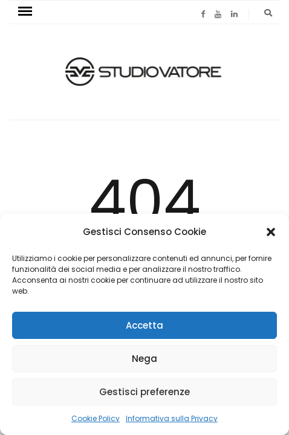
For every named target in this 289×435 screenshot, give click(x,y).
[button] (271, 232)
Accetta (144, 325)
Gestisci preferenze (144, 391)
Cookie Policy (95, 418)
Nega (144, 358)
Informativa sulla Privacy (172, 418)
